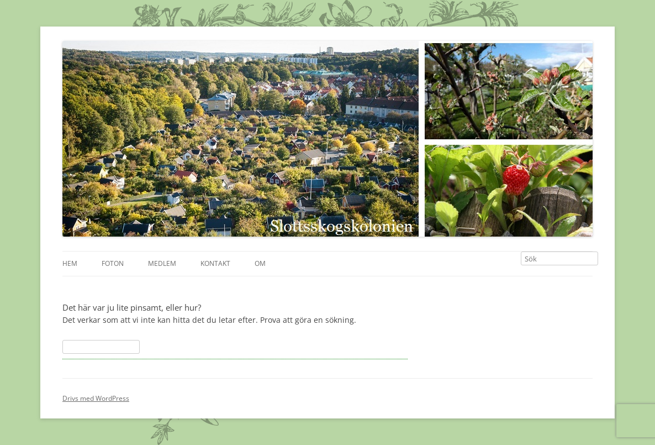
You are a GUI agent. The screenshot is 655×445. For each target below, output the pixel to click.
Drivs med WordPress (95, 398)
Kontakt (215, 263)
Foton (113, 263)
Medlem (162, 263)
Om (260, 263)
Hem (69, 263)
